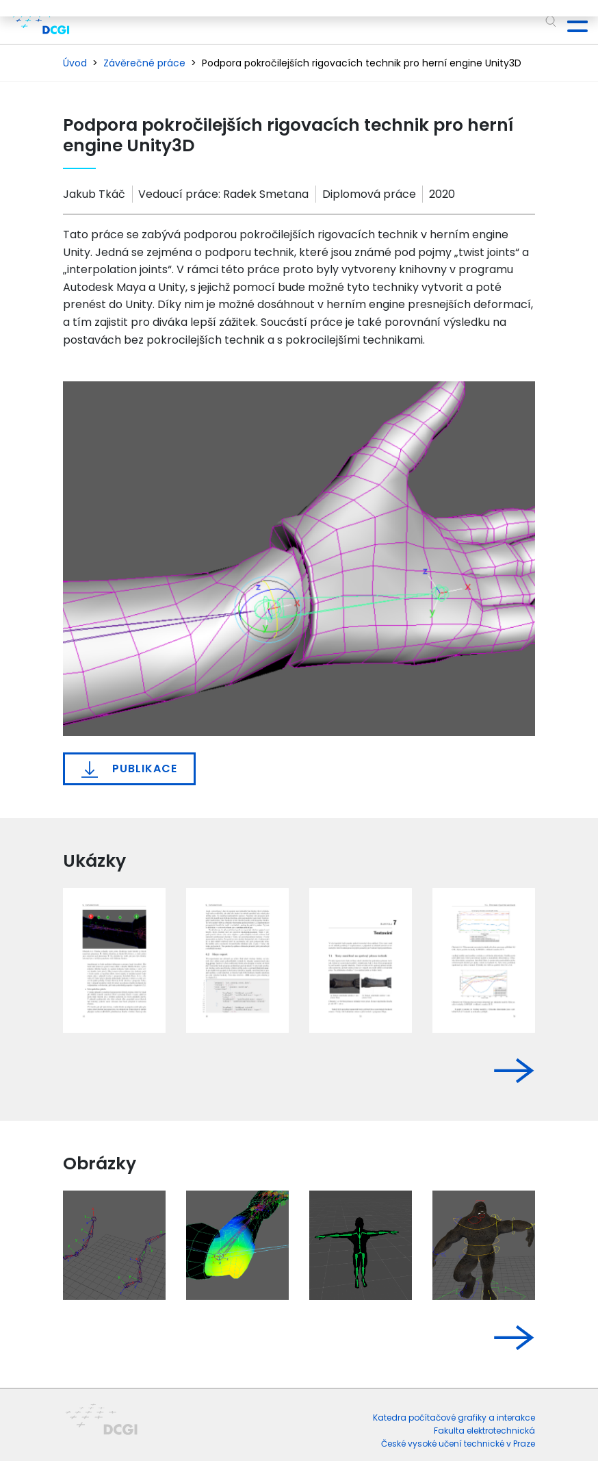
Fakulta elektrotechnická (484, 1430)
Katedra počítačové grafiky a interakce (454, 1417)
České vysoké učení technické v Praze (458, 1443)
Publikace (129, 769)
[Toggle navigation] (572, 21)
